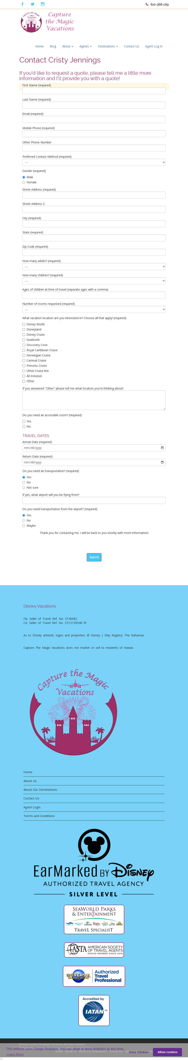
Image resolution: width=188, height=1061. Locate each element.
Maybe (29, 525)
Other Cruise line (35, 371)
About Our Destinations (40, 789)
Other (28, 381)
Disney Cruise (33, 334)
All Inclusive (32, 376)
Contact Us (131, 46)
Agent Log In (153, 46)
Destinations (108, 46)
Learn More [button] (15, 1054)
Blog (53, 46)
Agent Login (31, 807)
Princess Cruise (34, 366)
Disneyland (31, 329)
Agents (85, 46)
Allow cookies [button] (167, 1052)
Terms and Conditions (39, 816)
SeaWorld (30, 340)
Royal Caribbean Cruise (39, 350)
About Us (30, 781)
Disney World (33, 324)
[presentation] (53, 545)
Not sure (30, 487)
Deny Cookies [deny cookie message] (139, 1052)
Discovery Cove (35, 345)
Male (27, 177)
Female (29, 182)
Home (39, 46)
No (26, 426)
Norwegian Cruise (36, 355)
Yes (26, 421)
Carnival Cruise (34, 360)
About (67, 46)
